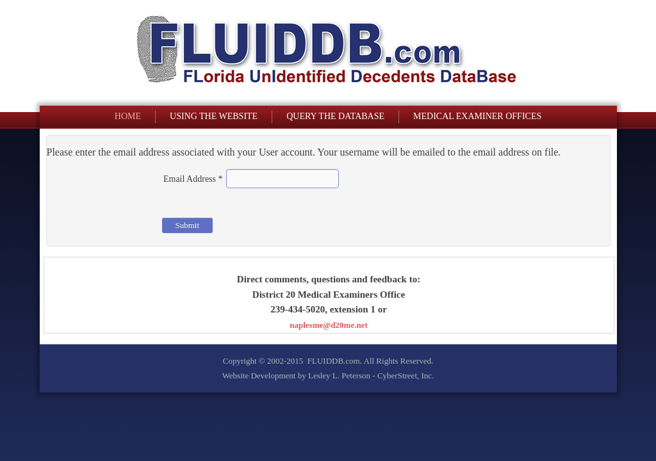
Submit (188, 225)
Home (128, 116)
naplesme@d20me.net (329, 325)
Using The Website (214, 116)
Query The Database (335, 116)
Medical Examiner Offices (477, 116)
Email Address (193, 179)
